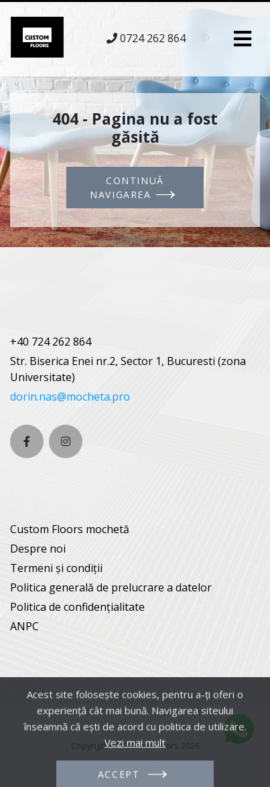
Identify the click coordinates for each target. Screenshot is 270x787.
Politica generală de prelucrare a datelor (111, 587)
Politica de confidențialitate (77, 606)
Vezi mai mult (135, 757)
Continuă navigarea (127, 187)
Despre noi (38, 548)
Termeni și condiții (56, 568)
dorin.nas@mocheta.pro (70, 396)
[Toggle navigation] (242, 39)
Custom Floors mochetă (69, 529)
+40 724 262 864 (50, 341)
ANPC (24, 626)
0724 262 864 (153, 38)
